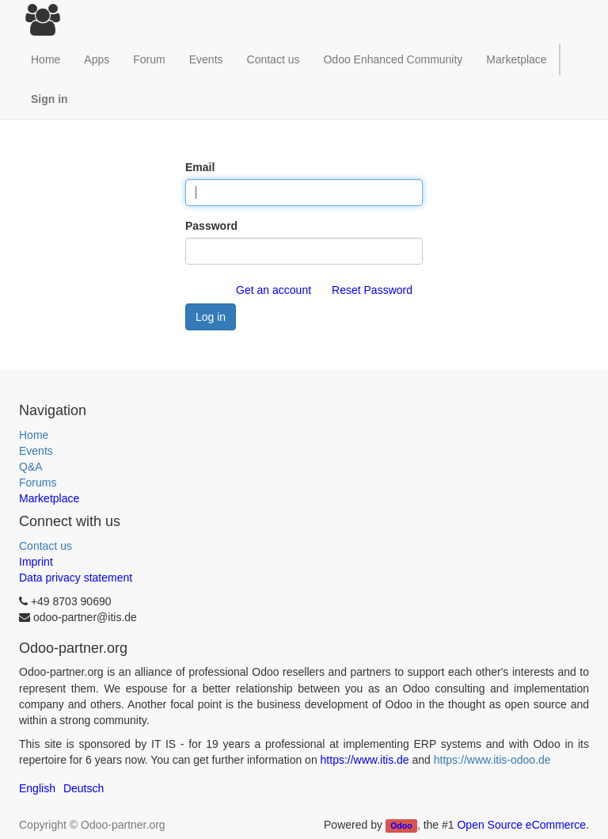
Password (211, 225)
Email (200, 167)
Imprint (36, 561)
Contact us (45, 546)
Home (33, 435)
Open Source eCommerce (521, 824)
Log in (211, 317)
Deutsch (83, 788)
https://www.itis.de (365, 759)
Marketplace (516, 59)
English (37, 788)
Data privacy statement (75, 577)
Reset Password (372, 290)
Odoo (401, 825)
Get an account (273, 290)
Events (36, 450)
